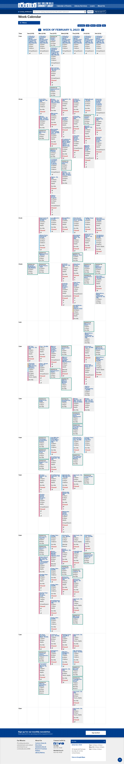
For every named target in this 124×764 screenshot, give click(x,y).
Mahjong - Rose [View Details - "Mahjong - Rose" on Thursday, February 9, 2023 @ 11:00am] (77, 255)
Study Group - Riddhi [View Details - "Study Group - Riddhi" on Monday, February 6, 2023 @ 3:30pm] (43, 401)
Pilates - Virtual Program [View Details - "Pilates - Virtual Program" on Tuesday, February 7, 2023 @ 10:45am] (53, 196)
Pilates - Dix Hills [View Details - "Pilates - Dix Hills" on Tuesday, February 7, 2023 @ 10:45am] (54, 178)
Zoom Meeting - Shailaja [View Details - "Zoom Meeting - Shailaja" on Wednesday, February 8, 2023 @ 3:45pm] (66, 401)
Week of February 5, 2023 (61, 29)
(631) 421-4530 (77, 745)
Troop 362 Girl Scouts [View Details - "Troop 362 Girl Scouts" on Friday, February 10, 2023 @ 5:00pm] (88, 477)
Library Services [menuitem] (80, 6)
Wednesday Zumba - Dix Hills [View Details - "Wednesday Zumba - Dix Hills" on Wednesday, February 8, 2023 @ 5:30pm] (65, 493)
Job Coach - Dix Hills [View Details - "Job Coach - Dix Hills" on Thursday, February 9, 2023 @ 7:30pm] (78, 692)
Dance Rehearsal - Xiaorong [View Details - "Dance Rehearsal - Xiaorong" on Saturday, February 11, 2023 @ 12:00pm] (99, 266)
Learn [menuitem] (92, 6)
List (88, 25)
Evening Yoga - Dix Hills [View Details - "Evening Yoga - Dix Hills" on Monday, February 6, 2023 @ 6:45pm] (44, 575)
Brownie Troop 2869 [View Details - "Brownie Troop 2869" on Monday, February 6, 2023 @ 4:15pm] (43, 463)
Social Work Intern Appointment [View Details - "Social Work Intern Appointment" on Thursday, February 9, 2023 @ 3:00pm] (77, 415)
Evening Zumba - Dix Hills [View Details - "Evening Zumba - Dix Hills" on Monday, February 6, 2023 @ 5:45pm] (43, 476)
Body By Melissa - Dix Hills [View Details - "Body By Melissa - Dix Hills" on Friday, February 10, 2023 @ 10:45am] (88, 127)
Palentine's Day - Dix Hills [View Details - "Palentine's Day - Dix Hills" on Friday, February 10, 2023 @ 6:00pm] (89, 536)
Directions (38, 745)
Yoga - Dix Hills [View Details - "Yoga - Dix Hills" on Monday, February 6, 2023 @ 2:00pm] (44, 346)
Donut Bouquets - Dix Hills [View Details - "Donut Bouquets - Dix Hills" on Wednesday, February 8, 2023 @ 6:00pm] (66, 550)
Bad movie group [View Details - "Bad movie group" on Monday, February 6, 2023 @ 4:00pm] (42, 452)
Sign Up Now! (96, 733)
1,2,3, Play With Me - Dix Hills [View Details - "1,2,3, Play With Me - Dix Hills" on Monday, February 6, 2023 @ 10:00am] (43, 100)
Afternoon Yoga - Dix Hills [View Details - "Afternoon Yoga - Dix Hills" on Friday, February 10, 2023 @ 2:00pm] (89, 347)
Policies (37, 750)
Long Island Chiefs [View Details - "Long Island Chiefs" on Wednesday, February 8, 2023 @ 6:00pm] (65, 568)
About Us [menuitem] (101, 6)
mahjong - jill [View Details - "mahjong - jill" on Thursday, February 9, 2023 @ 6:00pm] (76, 571)
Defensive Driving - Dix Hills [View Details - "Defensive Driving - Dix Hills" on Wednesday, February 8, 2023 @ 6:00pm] (65, 578)
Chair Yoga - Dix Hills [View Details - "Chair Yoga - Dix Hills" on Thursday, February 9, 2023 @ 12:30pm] (77, 265)
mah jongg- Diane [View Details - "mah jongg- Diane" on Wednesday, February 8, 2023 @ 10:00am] (65, 163)
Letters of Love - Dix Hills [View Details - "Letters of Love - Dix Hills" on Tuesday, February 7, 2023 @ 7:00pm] (55, 635)
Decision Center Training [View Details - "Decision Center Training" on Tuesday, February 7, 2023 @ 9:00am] (53, 39)
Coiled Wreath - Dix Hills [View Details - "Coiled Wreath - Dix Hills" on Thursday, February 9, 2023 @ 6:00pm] (78, 552)
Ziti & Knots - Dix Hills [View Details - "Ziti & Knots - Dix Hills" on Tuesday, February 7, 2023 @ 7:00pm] (55, 651)
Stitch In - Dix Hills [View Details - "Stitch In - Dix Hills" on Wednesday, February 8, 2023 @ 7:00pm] (66, 669)
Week (98, 25)
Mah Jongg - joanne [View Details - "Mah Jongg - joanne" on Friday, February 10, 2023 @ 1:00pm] (87, 324)
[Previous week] (39, 30)
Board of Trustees (41, 749)
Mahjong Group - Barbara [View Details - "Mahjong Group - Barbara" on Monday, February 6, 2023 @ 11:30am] (43, 254)
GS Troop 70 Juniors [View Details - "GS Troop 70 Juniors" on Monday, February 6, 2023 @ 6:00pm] (42, 548)
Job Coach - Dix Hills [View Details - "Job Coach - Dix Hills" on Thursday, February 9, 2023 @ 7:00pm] (78, 635)
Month (93, 25)
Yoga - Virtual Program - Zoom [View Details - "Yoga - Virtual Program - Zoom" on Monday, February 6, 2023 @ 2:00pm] (44, 364)
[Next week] (82, 30)
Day (104, 25)
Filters (24, 23)
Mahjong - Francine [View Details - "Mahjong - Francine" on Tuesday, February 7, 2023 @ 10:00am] (53, 151)
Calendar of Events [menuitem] (64, 6)
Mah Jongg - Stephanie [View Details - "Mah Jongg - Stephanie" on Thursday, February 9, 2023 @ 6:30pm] (76, 617)
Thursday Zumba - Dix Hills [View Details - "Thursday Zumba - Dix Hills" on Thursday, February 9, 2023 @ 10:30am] (77, 117)
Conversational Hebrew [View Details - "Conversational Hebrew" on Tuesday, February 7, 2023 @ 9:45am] (55, 89)
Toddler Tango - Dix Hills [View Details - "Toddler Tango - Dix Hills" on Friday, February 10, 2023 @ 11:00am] (89, 218)
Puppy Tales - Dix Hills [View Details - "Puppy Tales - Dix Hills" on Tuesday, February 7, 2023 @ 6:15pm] (55, 569)
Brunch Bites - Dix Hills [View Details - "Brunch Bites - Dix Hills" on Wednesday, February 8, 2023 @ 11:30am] (66, 218)
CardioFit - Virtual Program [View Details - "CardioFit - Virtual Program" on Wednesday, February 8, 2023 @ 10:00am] (65, 118)
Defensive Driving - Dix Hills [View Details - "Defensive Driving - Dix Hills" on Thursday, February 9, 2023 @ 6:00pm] (77, 580)
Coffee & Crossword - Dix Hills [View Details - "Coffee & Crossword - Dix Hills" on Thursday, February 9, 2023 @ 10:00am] (77, 100)
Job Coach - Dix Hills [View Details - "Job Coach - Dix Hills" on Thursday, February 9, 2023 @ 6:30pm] (78, 599)
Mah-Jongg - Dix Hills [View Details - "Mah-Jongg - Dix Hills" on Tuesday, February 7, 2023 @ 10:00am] (54, 114)
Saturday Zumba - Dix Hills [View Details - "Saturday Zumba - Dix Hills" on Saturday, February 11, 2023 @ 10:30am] (99, 119)
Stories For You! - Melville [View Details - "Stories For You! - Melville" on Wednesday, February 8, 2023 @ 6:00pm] (66, 536)
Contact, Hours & (40, 743)
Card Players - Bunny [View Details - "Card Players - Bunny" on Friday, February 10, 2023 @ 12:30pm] (88, 277)
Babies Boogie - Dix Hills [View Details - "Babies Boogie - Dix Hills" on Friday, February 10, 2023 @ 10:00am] (89, 100)
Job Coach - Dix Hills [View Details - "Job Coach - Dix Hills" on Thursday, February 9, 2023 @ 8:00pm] (78, 709)
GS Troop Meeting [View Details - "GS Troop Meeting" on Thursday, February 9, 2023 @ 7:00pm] (75, 669)
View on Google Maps (78, 757)
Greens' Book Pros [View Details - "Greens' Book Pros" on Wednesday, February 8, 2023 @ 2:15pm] (65, 348)
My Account (99, 12)
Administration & (40, 747)
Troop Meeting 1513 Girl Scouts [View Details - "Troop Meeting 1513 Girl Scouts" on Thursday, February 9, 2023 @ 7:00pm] (77, 680)
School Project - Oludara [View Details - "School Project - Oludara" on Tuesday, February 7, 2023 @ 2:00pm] (55, 371)
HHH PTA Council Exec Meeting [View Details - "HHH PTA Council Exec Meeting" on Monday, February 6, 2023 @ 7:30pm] (42, 684)
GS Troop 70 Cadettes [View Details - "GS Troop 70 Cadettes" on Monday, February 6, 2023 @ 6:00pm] (42, 537)
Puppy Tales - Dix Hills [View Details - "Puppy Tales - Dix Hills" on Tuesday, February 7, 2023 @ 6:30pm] (55, 585)
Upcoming (81, 25)
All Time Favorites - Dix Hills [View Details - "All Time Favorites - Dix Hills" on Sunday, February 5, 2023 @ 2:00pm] (33, 347)
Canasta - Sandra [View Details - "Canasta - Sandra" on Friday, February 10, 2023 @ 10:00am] (87, 117)
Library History (40, 752)
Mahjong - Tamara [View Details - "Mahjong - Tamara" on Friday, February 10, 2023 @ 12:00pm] (87, 266)
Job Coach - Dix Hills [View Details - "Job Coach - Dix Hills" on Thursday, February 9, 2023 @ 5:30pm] (78, 475)
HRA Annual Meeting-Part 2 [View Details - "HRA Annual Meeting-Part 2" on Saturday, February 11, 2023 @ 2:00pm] (100, 348)
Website (29, 12)
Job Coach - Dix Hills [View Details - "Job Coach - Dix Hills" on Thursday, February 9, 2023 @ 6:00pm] (78, 536)
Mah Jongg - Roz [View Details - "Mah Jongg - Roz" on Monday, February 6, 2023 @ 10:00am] (42, 132)
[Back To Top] (120, 760)
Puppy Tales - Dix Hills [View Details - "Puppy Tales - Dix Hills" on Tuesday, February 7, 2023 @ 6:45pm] (55, 618)
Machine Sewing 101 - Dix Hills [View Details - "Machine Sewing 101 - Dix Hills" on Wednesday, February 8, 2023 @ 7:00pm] (66, 653)
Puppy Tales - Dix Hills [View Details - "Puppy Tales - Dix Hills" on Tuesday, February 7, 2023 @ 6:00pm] (55, 536)
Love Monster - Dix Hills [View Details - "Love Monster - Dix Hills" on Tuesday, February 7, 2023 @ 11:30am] (55, 218)
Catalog (22, 12)
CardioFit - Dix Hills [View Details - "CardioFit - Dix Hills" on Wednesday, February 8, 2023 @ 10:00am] (66, 100)
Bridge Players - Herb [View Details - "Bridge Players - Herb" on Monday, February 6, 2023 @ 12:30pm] (43, 266)
